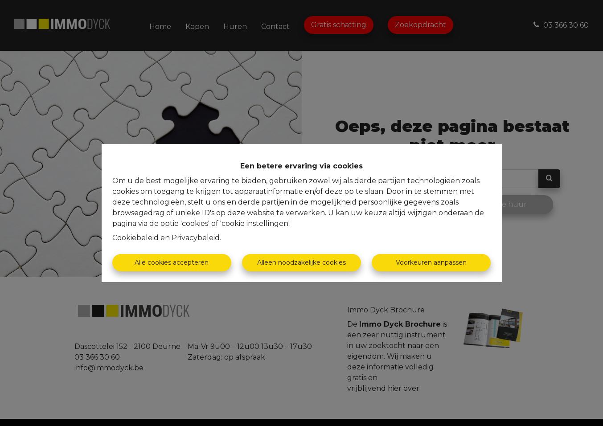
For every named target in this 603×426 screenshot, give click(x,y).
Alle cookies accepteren (172, 262)
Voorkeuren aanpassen (431, 262)
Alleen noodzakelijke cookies (301, 262)
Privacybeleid (196, 237)
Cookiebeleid (135, 237)
